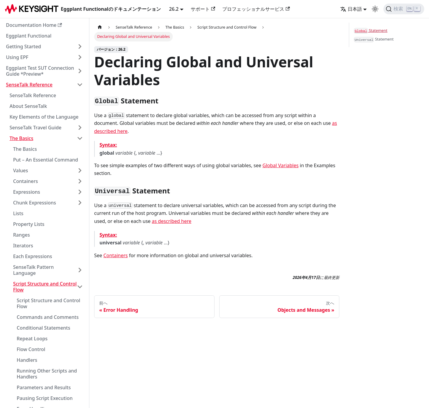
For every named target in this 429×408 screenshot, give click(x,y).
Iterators (23, 245)
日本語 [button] (351, 9)
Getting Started (23, 46)
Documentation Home (34, 25)
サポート (203, 9)
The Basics (21, 138)
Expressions (26, 192)
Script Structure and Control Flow (45, 286)
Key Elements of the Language (44, 117)
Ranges (21, 235)
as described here (172, 221)
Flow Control (31, 349)
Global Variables (280, 165)
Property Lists (28, 224)
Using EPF (17, 57)
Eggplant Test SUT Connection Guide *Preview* (40, 71)
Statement (370, 31)
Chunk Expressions (34, 202)
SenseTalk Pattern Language (33, 270)
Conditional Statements (43, 328)
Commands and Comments (48, 317)
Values (20, 170)
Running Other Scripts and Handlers (47, 373)
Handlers (27, 360)
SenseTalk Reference (29, 84)
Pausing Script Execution (45, 398)
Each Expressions (32, 256)
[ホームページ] (99, 27)
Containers (25, 181)
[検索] (403, 9)
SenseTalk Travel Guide (35, 127)
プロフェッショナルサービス (256, 9)
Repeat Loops (32, 338)
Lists (18, 213)
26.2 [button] (174, 9)
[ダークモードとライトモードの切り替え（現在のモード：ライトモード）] (375, 9)
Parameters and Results (44, 387)
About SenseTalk (28, 106)
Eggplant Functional (29, 35)
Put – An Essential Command (45, 159)
